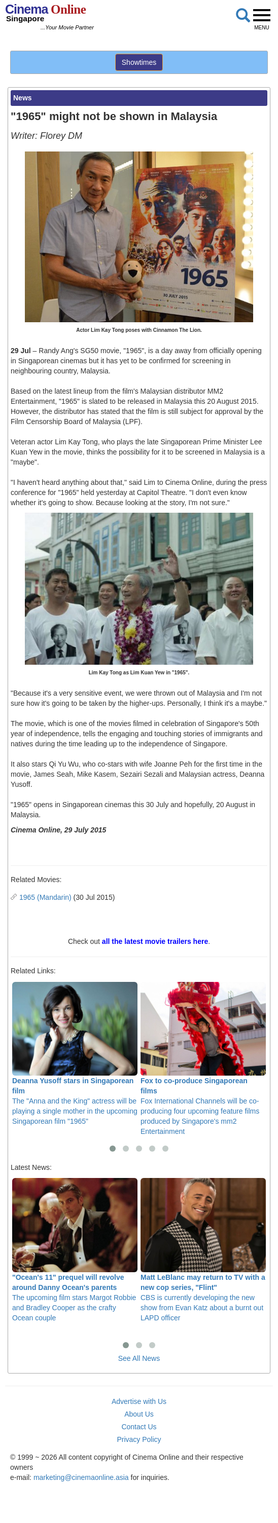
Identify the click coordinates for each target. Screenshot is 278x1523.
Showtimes (139, 62)
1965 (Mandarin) (45, 897)
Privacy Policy (139, 1439)
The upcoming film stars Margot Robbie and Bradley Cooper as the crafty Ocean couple (74, 1249)
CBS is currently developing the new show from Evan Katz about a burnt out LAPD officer (203, 1249)
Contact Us (138, 1427)
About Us (139, 1414)
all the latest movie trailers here (155, 941)
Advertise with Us (139, 1401)
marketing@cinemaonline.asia (81, 1477)
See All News (139, 1358)
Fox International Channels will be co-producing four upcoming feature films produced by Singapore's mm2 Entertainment (203, 1058)
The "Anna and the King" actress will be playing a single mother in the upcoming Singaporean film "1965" (74, 1053)
